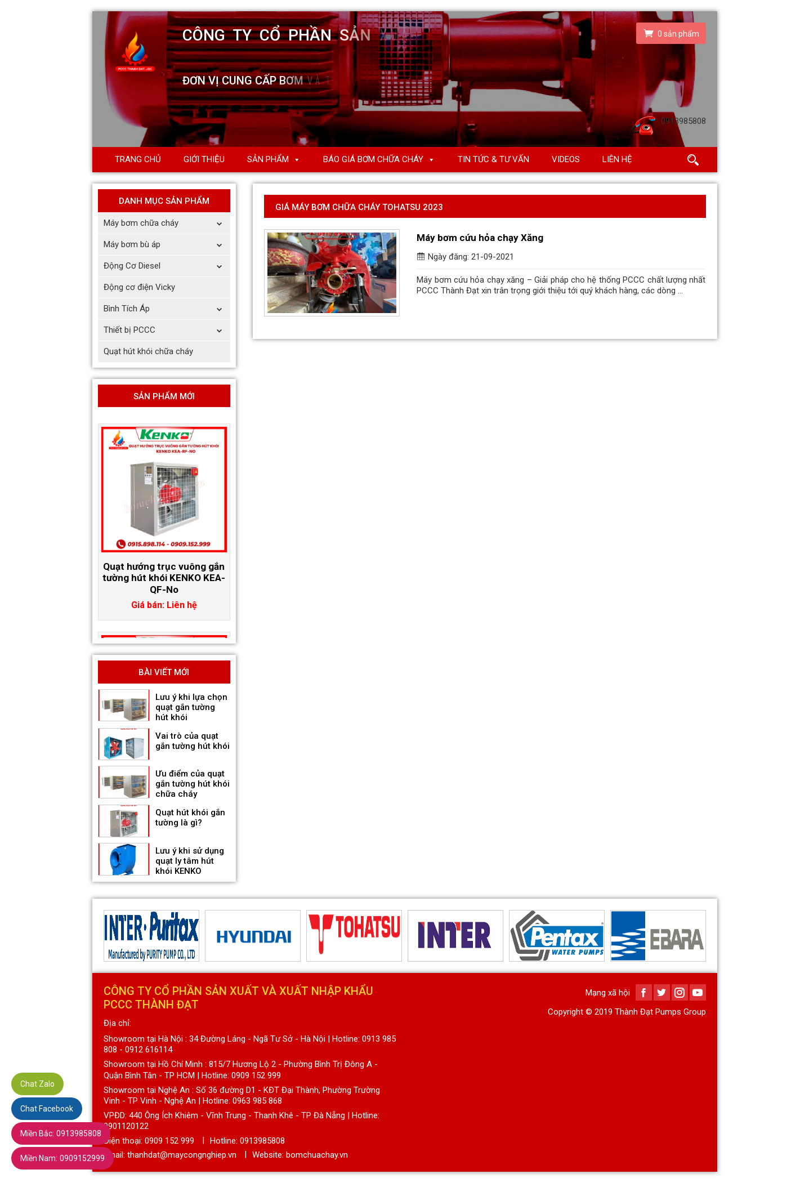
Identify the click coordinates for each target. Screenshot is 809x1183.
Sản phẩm (268, 159)
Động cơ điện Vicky (139, 287)
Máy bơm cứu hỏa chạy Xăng (480, 237)
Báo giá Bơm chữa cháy (373, 159)
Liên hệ (617, 159)
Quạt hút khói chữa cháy (148, 351)
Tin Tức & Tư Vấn (493, 159)
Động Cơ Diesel (167, 266)
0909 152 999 (169, 1141)
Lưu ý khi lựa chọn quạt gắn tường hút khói (191, 707)
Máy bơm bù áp (167, 244)
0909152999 (62, 1158)
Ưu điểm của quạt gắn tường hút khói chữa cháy (192, 784)
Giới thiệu (204, 159)
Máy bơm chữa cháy (167, 223)
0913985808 (60, 1133)
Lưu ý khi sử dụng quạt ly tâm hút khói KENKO (189, 861)
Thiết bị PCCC (167, 330)
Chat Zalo (37, 1083)
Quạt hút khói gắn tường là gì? (190, 817)
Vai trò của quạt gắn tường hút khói (192, 741)
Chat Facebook (46, 1108)
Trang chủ (138, 159)
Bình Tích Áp (167, 308)
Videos (566, 159)
